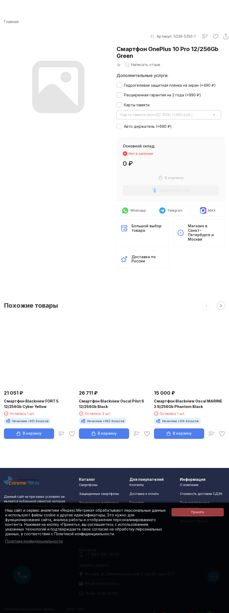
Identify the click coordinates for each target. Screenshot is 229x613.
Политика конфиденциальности (34, 541)
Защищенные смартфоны (99, 494)
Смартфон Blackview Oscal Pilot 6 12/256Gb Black (111, 404)
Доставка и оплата (144, 494)
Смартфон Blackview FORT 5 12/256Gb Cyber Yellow (31, 404)
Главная (11, 21)
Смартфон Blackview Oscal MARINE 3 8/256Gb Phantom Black (188, 404)
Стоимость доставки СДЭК (201, 494)
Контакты (136, 485)
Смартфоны (88, 485)
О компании (189, 485)
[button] (206, 305)
